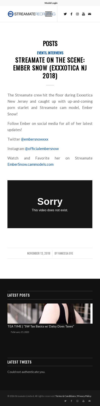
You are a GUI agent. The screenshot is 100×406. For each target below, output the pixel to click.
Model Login (51, 3)
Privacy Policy (84, 396)
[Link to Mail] (90, 14)
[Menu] (46, 14)
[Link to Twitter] (65, 14)
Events (41, 52)
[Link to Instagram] (77, 14)
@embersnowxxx (34, 139)
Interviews (55, 52)
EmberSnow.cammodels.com (30, 164)
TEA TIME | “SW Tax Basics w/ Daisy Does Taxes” (40, 326)
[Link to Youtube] (83, 14)
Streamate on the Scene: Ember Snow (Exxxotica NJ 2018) (50, 67)
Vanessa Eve (65, 253)
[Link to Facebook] (71, 14)
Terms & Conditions (65, 396)
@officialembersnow (42, 148)
